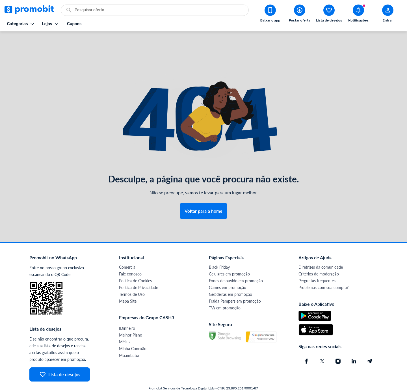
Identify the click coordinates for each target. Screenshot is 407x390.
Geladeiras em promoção (230, 277)
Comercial (127, 250)
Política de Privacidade (138, 271)
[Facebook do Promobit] (306, 345)
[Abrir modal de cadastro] (387, 14)
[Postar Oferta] (299, 14)
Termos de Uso (132, 277)
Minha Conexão (132, 332)
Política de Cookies (135, 264)
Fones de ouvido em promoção (236, 264)
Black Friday (219, 250)
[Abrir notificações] (358, 14)
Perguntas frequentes (316, 264)
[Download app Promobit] (270, 14)
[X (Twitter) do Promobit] (322, 345)
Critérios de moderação (318, 257)
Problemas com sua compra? (323, 271)
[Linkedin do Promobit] (354, 345)
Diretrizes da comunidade (320, 250)
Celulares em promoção (229, 257)
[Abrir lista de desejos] (329, 14)
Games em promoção (227, 271)
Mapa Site (128, 284)
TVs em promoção (225, 291)
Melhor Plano (130, 318)
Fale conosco (130, 257)
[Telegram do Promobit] (370, 345)
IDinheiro (127, 311)
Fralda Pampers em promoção (235, 284)
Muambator (129, 339)
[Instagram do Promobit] (338, 345)
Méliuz (124, 325)
